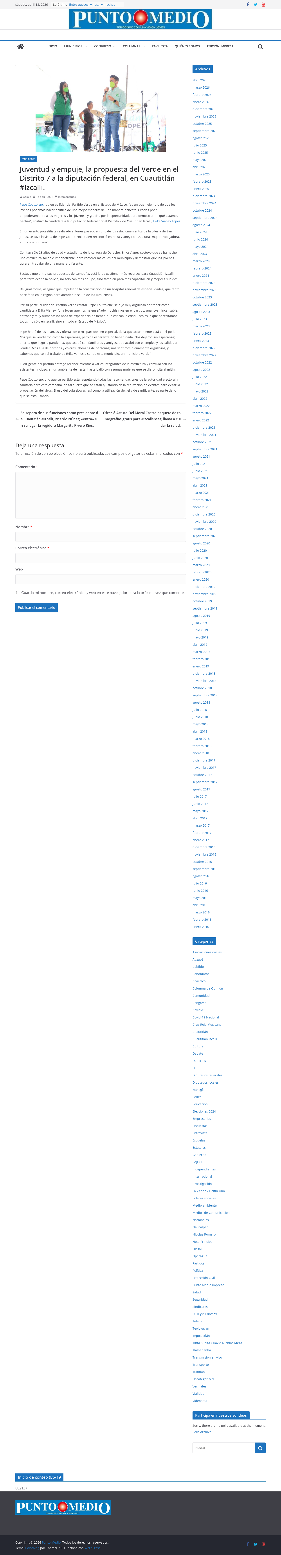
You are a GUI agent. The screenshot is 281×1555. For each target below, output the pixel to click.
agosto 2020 (201, 543)
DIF (195, 1068)
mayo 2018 (200, 724)
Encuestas (200, 1126)
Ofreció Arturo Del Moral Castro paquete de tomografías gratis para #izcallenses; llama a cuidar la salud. (144, 419)
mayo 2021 (200, 478)
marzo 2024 (201, 261)
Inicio (52, 46)
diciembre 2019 (204, 587)
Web (19, 569)
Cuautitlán (200, 1032)
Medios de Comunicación (211, 1213)
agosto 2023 (201, 312)
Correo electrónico (32, 548)
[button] (84, 46)
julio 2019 (200, 623)
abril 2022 (200, 398)
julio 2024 (200, 232)
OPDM (197, 1249)
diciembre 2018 (204, 673)
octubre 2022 (202, 362)
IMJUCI (197, 1162)
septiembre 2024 (205, 218)
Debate (198, 1053)
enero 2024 (201, 275)
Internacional (202, 1176)
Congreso (102, 46)
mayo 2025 (200, 160)
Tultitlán (199, 1372)
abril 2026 (200, 80)
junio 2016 (200, 890)
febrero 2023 (202, 333)
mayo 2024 (200, 246)
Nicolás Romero (204, 1234)
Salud (197, 1292)
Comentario (26, 466)
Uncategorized (203, 1379)
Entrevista (200, 1133)
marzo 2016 (201, 912)
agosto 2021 (201, 456)
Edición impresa (220, 46)
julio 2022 (200, 377)
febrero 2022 (202, 413)
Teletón (198, 1321)
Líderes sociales (204, 1198)
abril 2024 (200, 254)
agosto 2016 (201, 876)
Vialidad (198, 1393)
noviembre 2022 (204, 355)
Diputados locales (206, 1082)
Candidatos (28, 158)
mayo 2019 (200, 637)
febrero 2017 (202, 833)
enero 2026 (201, 102)
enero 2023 (201, 341)
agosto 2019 (201, 615)
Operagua (200, 1256)
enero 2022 (201, 420)
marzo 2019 (201, 652)
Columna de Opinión (208, 988)
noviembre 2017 (204, 767)
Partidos (199, 1263)
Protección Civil (204, 1278)
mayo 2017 (200, 811)
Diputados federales (207, 1075)
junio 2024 (200, 239)
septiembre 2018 (205, 695)
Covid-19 (199, 1010)
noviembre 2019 (204, 594)
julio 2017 (200, 796)
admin (27, 197)
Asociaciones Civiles (207, 952)
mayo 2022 (200, 391)
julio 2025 (200, 145)
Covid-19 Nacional (206, 1017)
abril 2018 (200, 731)
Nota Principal (203, 1241)
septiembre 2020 (205, 536)
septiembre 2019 (205, 608)
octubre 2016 (202, 862)
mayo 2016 (200, 898)
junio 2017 (200, 804)
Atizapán (199, 959)
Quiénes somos (187, 46)
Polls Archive (202, 1432)
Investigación (202, 1184)
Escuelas (199, 1140)
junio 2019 (200, 630)
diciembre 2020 (204, 514)
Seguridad (200, 1299)
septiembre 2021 (205, 449)
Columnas (131, 46)
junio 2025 (200, 152)
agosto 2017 (201, 789)
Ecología (199, 1090)
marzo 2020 (201, 565)
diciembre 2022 (204, 348)
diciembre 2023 (204, 283)
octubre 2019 (202, 601)
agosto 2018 (201, 702)
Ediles (197, 1097)
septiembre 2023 (205, 304)
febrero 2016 (202, 919)
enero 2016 (201, 927)
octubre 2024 (202, 210)
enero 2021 (201, 507)
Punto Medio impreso (208, 1285)
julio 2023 (200, 319)
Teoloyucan (201, 1328)
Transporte (201, 1364)
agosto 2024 (201, 225)
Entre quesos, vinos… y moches (92, 4)
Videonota (200, 1401)
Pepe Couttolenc (32, 204)
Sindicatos (200, 1307)
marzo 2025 (201, 174)
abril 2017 (200, 818)
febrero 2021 (202, 500)
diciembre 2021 (204, 427)
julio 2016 (200, 883)
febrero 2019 (202, 659)
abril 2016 (200, 905)
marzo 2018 (201, 738)
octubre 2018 (202, 688)
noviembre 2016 (204, 854)
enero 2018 (201, 753)
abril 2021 (200, 485)
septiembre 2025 (205, 131)
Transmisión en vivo (207, 1357)
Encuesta (160, 46)
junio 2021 (200, 471)
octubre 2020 (202, 529)
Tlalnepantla (202, 1350)
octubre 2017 (202, 775)
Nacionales (201, 1220)
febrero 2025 (202, 181)
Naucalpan (201, 1227)
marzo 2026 (201, 87)
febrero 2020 (202, 572)
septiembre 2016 (205, 869)
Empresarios (202, 1118)
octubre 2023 (202, 297)
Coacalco (199, 981)
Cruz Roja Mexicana (207, 1024)
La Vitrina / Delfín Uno (209, 1191)
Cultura (198, 1046)
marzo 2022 (201, 406)
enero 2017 (201, 840)
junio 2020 (200, 558)
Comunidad (201, 995)
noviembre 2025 (204, 116)
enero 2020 (201, 579)
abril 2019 (200, 644)
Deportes (199, 1061)
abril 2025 (200, 167)
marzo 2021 (201, 492)
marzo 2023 (201, 326)
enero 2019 (201, 666)
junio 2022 (200, 384)
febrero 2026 (202, 95)
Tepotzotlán (201, 1336)
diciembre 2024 (204, 196)
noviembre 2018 (204, 681)
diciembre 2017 (204, 760)
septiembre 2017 (205, 782)
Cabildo (198, 967)
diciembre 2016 (204, 847)
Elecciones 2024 (204, 1111)
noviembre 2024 (204, 203)
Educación (200, 1104)
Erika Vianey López (166, 221)
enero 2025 (201, 189)
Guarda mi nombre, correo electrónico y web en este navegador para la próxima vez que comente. (103, 592)
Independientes (204, 1169)
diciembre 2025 (204, 109)
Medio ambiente (205, 1205)
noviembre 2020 (204, 521)
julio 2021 (200, 464)
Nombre (23, 526)
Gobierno (199, 1155)
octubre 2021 (202, 442)
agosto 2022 (201, 369)
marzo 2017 (201, 825)
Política (198, 1270)
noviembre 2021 (204, 435)
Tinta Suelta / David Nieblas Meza (217, 1343)
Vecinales (199, 1386)
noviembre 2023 (204, 290)
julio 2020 (200, 550)
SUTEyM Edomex (205, 1314)
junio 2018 (200, 717)
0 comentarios (65, 197)
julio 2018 (200, 710)
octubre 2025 (202, 123)
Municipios (73, 46)
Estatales (199, 1147)
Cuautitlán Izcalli (205, 1039)
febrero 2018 (202, 746)
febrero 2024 (202, 268)
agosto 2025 (201, 138)
